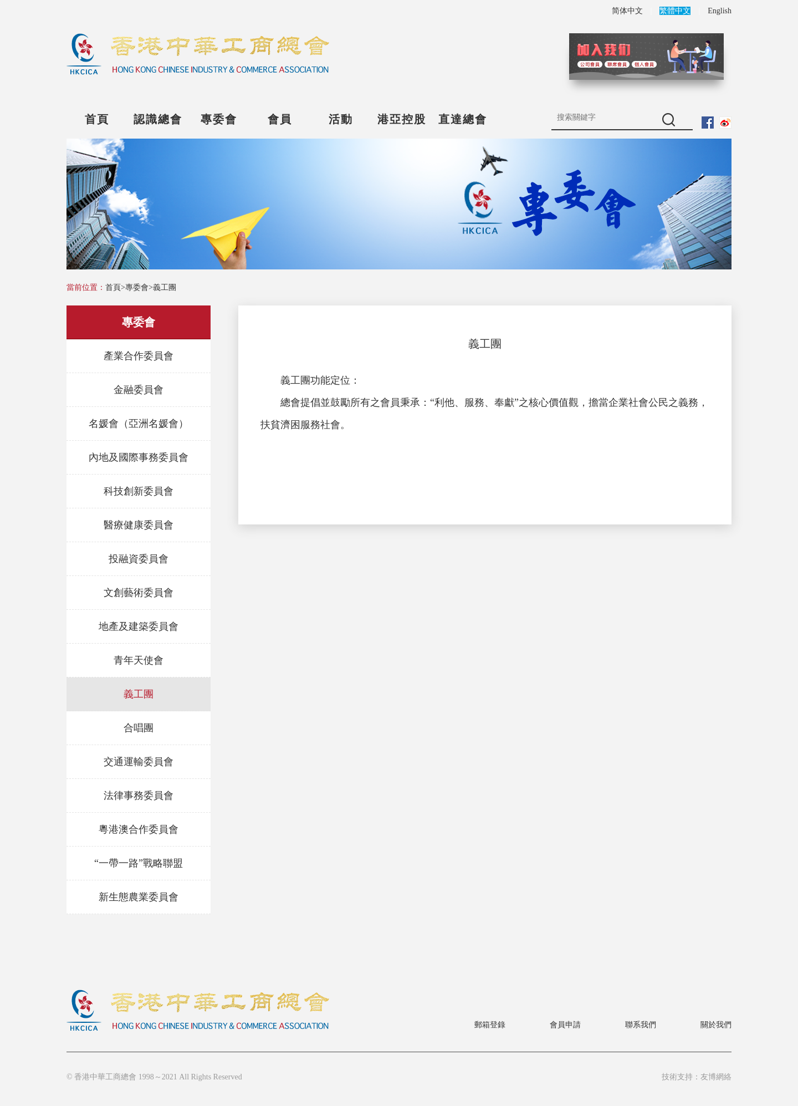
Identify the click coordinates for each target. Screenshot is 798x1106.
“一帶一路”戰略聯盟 (138, 863)
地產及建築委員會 (138, 626)
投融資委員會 (138, 558)
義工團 (164, 287)
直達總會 (462, 119)
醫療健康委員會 (138, 525)
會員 (280, 119)
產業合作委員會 (138, 355)
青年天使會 (138, 660)
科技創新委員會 (138, 491)
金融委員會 (138, 389)
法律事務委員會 (138, 795)
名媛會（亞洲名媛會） (138, 423)
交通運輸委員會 (138, 761)
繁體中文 (674, 11)
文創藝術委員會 (138, 592)
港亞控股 (401, 119)
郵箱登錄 (489, 1025)
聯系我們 (640, 1025)
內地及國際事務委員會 (138, 457)
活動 (341, 119)
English (720, 11)
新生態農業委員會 (138, 897)
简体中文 (627, 11)
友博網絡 (716, 1077)
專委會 (219, 119)
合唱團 (139, 727)
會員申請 (565, 1025)
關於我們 (716, 1025)
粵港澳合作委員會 (138, 829)
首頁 (97, 119)
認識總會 (158, 119)
